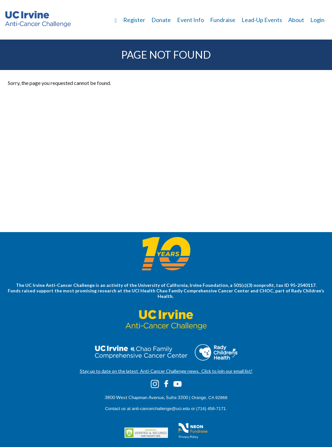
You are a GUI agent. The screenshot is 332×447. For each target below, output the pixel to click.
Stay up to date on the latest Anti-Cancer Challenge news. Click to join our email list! (166, 371)
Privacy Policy (188, 437)
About (296, 19)
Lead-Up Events (262, 19)
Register (134, 19)
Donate (161, 19)
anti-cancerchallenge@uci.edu (161, 408)
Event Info (190, 19)
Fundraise (222, 19)
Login (317, 19)
